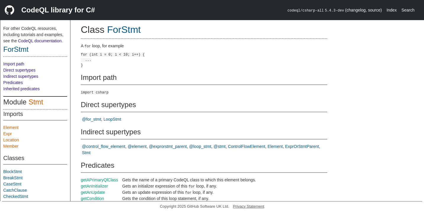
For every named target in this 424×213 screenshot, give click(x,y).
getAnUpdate (93, 192)
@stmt (220, 146)
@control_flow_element (103, 146)
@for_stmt (91, 119)
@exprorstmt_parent (168, 146)
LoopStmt (112, 119)
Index (391, 10)
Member (10, 146)
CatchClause (15, 190)
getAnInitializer (94, 186)
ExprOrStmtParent (302, 146)
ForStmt (15, 49)
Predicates (13, 82)
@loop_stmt (200, 146)
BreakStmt (12, 177)
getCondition (92, 198)
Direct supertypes (19, 70)
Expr (7, 133)
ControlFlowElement (246, 146)
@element (137, 146)
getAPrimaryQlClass (99, 180)
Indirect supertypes (20, 76)
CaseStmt (12, 184)
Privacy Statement (248, 206)
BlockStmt (12, 171)
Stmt (35, 102)
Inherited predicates (21, 88)
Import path (13, 64)
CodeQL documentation (40, 40)
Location (11, 140)
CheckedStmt (15, 196)
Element (10, 127)
